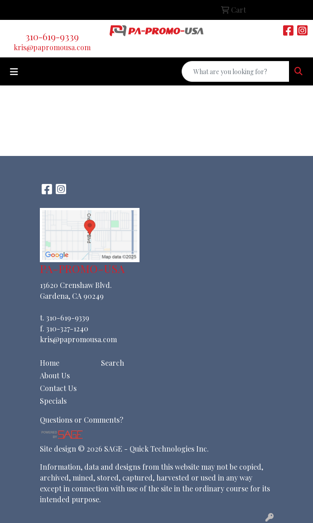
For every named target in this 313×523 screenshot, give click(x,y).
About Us (55, 375)
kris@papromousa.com (52, 47)
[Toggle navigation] (14, 71)
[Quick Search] (235, 71)
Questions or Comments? (81, 419)
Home (49, 363)
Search (112, 363)
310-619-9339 (52, 36)
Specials (53, 400)
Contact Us (58, 388)
